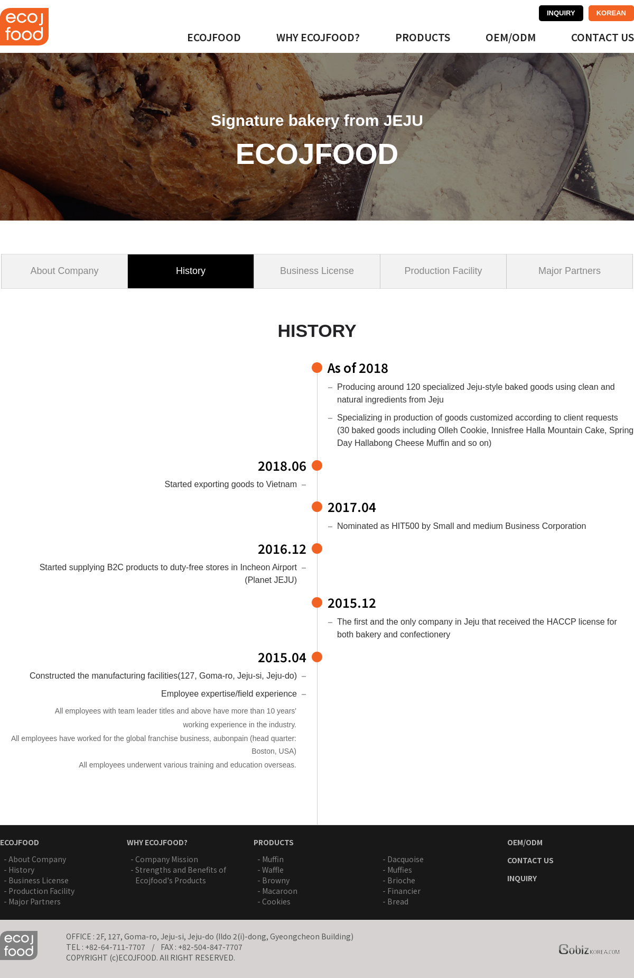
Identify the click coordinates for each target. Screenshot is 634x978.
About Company (64, 271)
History (191, 271)
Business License (317, 271)
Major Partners (569, 271)
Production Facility (443, 271)
